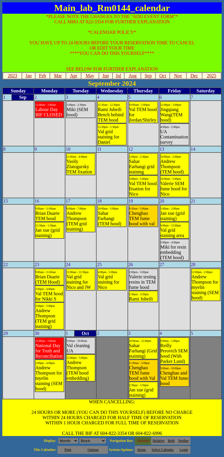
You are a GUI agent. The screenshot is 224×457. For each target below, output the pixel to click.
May (90, 75)
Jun (105, 75)
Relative (158, 441)
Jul (118, 75)
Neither (183, 441)
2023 (12, 75)
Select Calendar (163, 450)
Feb (42, 75)
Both (171, 441)
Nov (178, 75)
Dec (194, 75)
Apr (73, 75)
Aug (133, 75)
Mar (58, 75)
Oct (162, 75)
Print (67, 450)
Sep (148, 75)
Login (184, 450)
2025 (211, 75)
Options (93, 450)
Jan (28, 75)
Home (141, 450)
